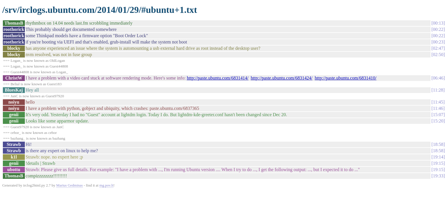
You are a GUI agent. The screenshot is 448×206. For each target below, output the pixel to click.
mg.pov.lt (106, 185)
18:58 (438, 144)
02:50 (438, 54)
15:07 (438, 114)
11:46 (438, 108)
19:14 (438, 156)
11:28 (438, 90)
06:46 (438, 78)
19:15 (438, 163)
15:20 (438, 120)
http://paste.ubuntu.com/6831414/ (218, 78)
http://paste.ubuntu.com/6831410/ (346, 78)
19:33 (438, 175)
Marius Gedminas (69, 185)
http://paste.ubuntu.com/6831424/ (282, 78)
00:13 (438, 23)
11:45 (438, 102)
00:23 (438, 41)
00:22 (438, 29)
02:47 (438, 48)
